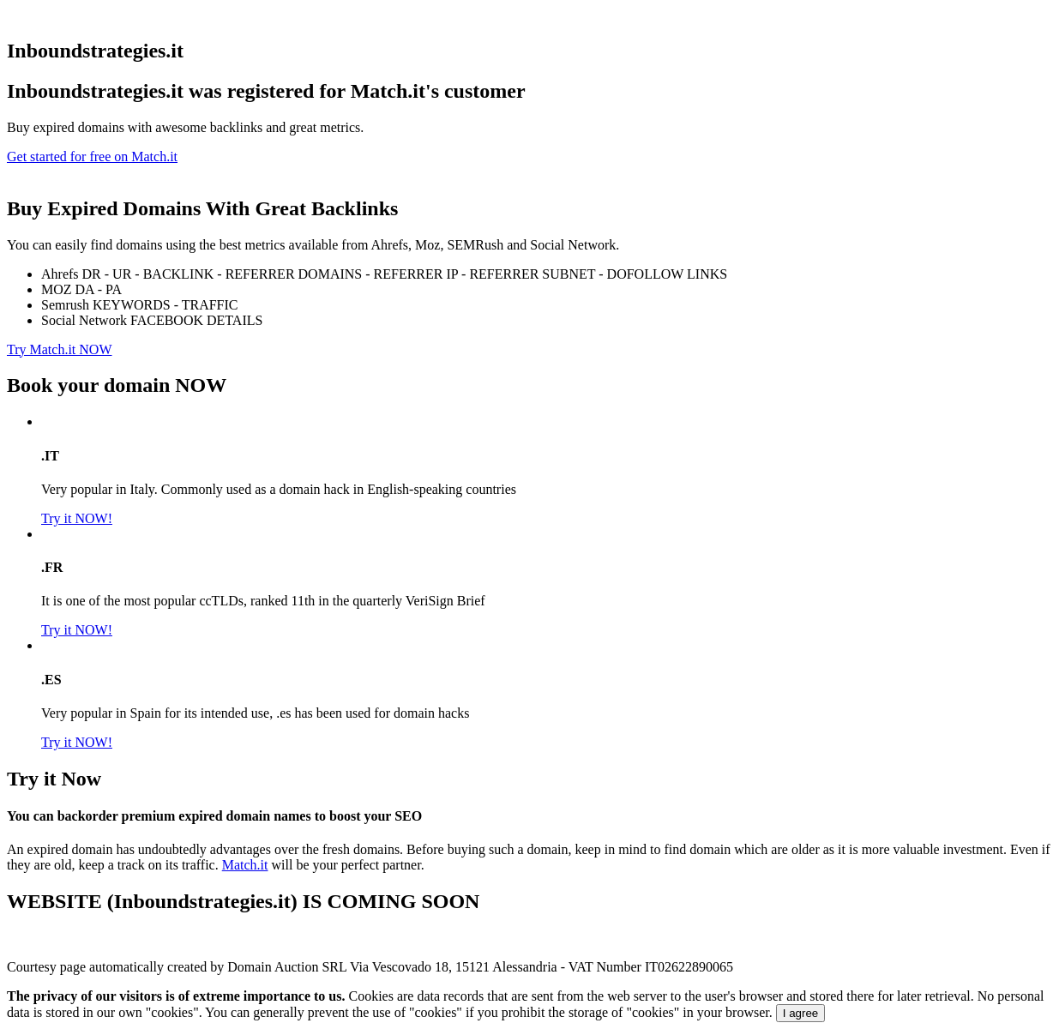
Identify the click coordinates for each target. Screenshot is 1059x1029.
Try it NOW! (76, 518)
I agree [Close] (801, 1013)
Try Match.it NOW (59, 349)
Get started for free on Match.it (92, 156)
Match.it (245, 865)
